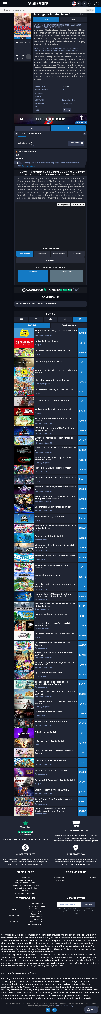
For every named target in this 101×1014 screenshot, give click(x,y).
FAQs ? (25, 893)
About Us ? (25, 880)
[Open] (5, 4)
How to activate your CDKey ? (25, 891)
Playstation (14, 918)
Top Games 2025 (36, 922)
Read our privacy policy (64, 1006)
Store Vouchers (36, 906)
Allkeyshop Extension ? (25, 896)
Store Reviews (36, 919)
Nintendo (14, 924)
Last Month (76, 256)
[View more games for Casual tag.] (67, 111)
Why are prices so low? (25, 885)
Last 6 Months (59, 256)
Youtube (92, 880)
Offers (20, 133)
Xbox (14, 912)
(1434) (61, 292)
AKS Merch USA (36, 924)
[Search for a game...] (50, 10)
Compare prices (28, 169)
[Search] (98, 10)
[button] (96, 4)
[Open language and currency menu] (80, 4)
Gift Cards (36, 914)
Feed (73, 19)
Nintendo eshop (69, 100)
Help (91, 1009)
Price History (33, 133)
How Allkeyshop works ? (25, 883)
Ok (48, 1010)
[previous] (17, 38)
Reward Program (36, 911)
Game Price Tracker (36, 909)
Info (46, 19)
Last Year (42, 256)
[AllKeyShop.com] (38, 4)
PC (64, 103)
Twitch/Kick (59, 880)
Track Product (50, 263)
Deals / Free (36, 917)
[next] (28, 38)
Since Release (24, 256)
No (54, 1010)
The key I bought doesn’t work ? (25, 888)
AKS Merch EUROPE (36, 927)
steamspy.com (68, 90)
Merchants (59, 883)
